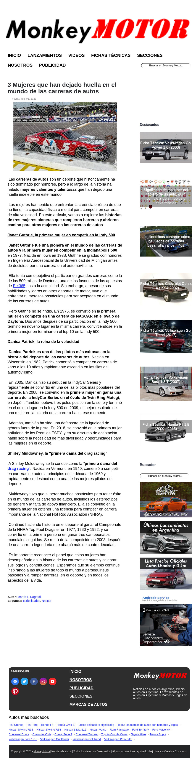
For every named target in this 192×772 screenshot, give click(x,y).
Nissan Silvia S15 (75, 729)
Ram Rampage (119, 729)
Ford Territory (140, 729)
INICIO (75, 671)
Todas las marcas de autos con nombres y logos (148, 724)
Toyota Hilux (138, 734)
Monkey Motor (42, 751)
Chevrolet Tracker (87, 734)
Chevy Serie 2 (63, 734)
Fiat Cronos (16, 724)
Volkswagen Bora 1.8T (23, 739)
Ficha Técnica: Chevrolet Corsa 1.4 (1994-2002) (166, 285)
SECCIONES (80, 696)
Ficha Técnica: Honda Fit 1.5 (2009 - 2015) (165, 426)
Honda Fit (47, 724)
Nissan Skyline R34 (49, 729)
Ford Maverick (161, 729)
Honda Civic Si (66, 724)
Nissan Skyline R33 (21, 729)
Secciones (150, 55)
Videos (76, 55)
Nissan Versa (98, 729)
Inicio (14, 55)
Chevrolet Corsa (19, 734)
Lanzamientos (44, 55)
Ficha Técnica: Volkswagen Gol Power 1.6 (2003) (166, 145)
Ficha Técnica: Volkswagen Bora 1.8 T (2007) (166, 379)
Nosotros (20, 65)
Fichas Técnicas (111, 55)
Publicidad (52, 65)
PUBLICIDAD (81, 688)
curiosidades (31, 600)
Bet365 (19, 286)
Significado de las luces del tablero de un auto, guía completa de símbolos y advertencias (166, 196)
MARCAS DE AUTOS (88, 704)
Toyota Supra (158, 734)
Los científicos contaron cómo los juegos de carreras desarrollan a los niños (166, 241)
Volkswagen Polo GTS (118, 739)
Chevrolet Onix (41, 734)
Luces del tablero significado (96, 724)
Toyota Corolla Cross (114, 734)
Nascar (46, 600)
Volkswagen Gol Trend (87, 739)
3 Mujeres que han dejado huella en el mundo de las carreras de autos (62, 88)
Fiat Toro (32, 724)
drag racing (18, 468)
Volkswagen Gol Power (54, 739)
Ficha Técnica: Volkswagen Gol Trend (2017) (166, 332)
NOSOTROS (80, 680)
